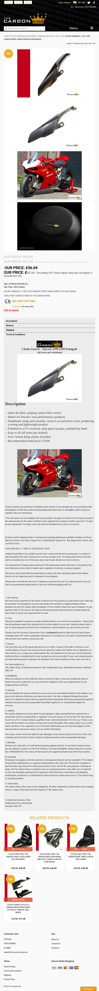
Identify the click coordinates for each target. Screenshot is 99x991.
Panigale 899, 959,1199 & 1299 (51, 36)
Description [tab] (11, 321)
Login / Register (64, 3)
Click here (16, 306)
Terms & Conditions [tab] (15, 334)
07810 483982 (90, 7)
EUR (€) (27, 2)
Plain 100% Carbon (16, 287)
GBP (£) (8, 2)
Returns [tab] (10, 325)
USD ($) (18, 2)
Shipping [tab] (10, 330)
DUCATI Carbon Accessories (23, 36)
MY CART (80, 3)
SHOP (6, 36)
